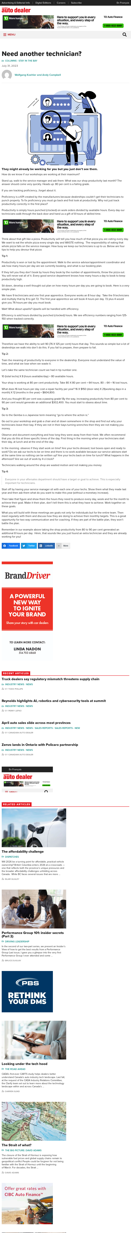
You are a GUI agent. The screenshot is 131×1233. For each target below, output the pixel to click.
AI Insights (77, 1099)
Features (50, 1176)
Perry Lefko (14, 711)
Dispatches (12, 856)
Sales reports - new (67, 729)
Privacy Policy (65, 1224)
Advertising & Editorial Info (16, 3)
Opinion (49, 1192)
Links (4, 1181)
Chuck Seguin (118, 1197)
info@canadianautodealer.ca (85, 1152)
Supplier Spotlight (76, 1181)
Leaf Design (88, 1228)
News (29, 685)
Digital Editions (43, 3)
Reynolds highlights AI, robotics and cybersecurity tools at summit (54, 702)
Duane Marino (118, 1181)
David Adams (12, 1041)
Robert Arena (12, 1121)
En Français (123, 2)
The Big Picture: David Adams (23, 1019)
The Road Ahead (81, 939)
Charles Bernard (97, 1181)
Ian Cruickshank (80, 1121)
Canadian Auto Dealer (20, 733)
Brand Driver (73, 1176)
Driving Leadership (83, 860)
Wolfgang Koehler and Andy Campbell (38, 75)
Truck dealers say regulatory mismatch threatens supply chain (50, 680)
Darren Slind (78, 961)
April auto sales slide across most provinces (36, 724)
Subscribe (76, 3)
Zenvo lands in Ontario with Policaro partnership (40, 745)
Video (70, 1187)
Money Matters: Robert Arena (24, 1099)
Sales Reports (44, 729)
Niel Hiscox (95, 1207)
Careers (61, 3)
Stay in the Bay (28, 61)
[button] (12, 35)
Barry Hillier (95, 1202)
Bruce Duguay (79, 882)
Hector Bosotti (96, 1187)
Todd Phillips (15, 689)
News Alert (51, 1187)
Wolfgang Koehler (120, 1171)
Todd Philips (117, 1187)
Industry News (14, 685)
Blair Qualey (12, 881)
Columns (11, 61)
